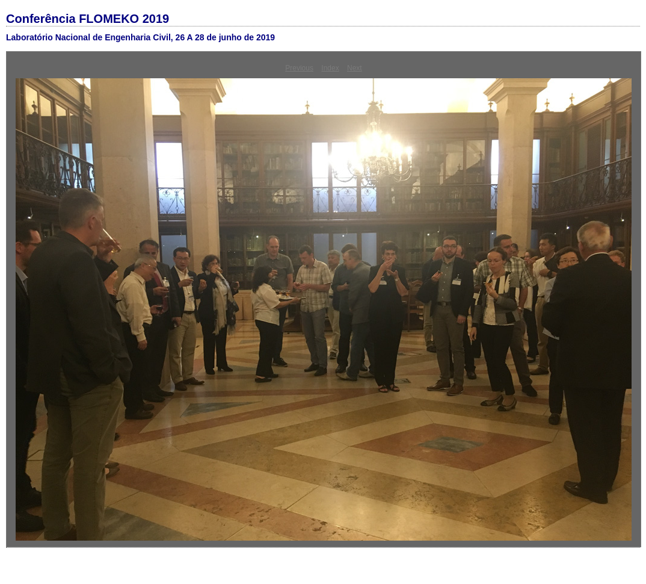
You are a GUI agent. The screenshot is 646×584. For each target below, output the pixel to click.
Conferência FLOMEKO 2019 (87, 18)
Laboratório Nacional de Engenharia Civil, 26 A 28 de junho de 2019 (140, 37)
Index (330, 68)
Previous (299, 68)
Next (354, 68)
